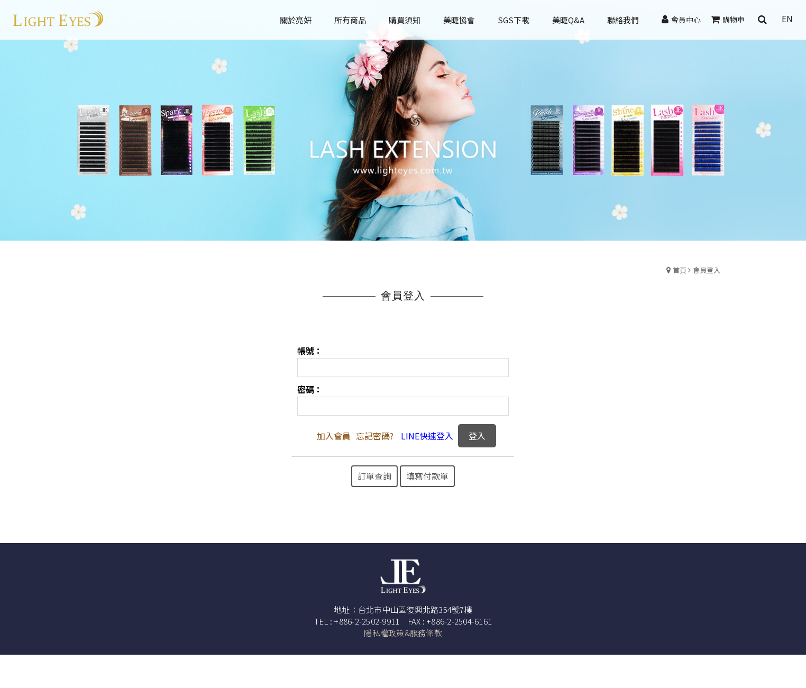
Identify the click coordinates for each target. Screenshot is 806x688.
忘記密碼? (374, 435)
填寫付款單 (427, 476)
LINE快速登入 (427, 435)
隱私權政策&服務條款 (403, 632)
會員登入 (706, 270)
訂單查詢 (374, 476)
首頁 (679, 270)
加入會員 (334, 435)
